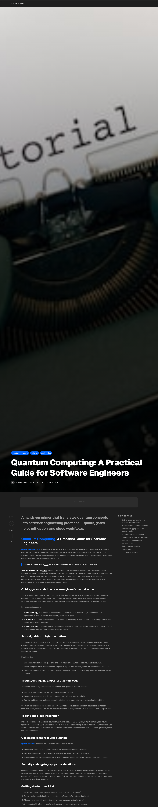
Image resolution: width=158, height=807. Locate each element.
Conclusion (126, 549)
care (44, 570)
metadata (102, 706)
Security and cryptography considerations (132, 542)
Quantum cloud (28, 744)
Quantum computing (30, 549)
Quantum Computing (38, 539)
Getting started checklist (131, 546)
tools (46, 564)
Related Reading (132, 552)
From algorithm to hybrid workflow (135, 526)
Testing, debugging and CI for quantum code (133, 530)
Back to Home (17, 4)
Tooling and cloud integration (133, 534)
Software (98, 539)
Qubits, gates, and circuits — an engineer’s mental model (134, 521)
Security (26, 764)
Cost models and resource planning (135, 537)
